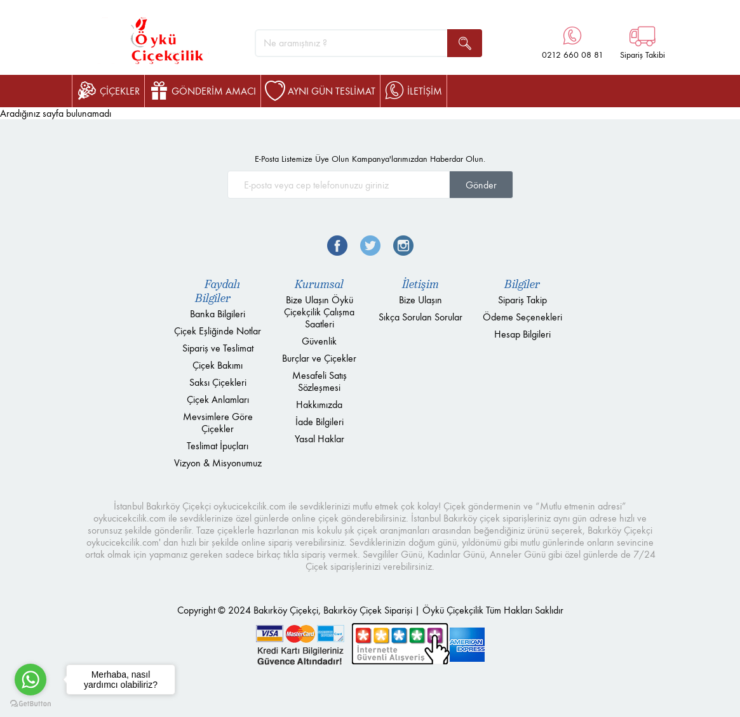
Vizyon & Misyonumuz (218, 463)
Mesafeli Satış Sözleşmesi (319, 381)
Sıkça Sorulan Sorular (420, 317)
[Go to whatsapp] (30, 679)
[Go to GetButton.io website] (30, 704)
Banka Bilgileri (217, 314)
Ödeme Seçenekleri (522, 317)
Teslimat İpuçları (217, 446)
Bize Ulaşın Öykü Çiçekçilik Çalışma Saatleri (319, 312)
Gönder (481, 185)
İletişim (420, 284)
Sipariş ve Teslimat (217, 348)
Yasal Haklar (319, 439)
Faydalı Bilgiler (217, 291)
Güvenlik (319, 341)
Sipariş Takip (522, 300)
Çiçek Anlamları (218, 399)
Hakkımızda (319, 404)
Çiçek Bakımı (217, 365)
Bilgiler (522, 284)
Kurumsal (319, 284)
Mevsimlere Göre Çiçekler (218, 423)
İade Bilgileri (319, 422)
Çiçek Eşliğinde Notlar (217, 331)
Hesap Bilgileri (522, 334)
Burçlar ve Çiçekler (319, 358)
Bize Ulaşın (420, 300)
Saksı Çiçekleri (217, 382)
